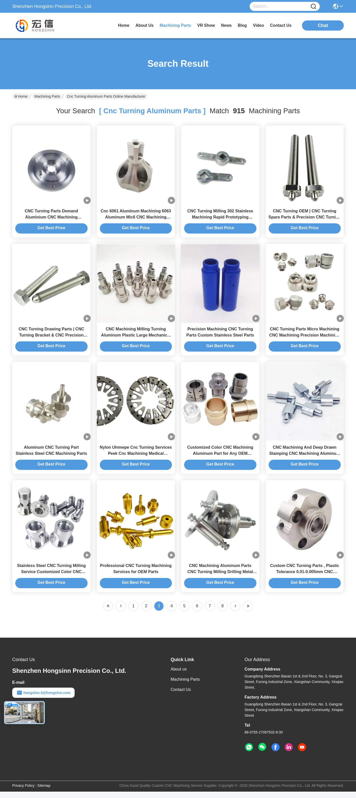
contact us (281, 25)
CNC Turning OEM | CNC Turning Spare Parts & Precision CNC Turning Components (305, 218)
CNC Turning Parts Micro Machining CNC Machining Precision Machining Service (304, 338)
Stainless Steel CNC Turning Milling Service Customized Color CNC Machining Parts (51, 578)
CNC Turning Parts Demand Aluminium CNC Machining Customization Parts (51, 218)
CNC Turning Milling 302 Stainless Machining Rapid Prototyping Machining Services (220, 218)
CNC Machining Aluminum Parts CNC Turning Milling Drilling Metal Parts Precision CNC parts (220, 578)
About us (179, 675)
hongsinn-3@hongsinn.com (43, 699)
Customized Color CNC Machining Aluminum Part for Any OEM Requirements (220, 458)
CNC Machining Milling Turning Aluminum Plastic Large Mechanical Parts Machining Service (136, 338)
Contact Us (181, 696)
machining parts (175, 25)
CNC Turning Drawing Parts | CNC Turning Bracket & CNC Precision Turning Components (51, 338)
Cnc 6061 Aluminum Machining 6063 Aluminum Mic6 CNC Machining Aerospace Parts (136, 218)
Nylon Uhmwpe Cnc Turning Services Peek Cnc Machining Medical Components (136, 458)
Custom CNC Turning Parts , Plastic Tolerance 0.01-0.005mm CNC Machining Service (304, 578)
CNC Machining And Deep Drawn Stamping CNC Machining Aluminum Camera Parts (304, 458)
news (226, 25)
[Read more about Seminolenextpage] (235, 612)
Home (123, 25)
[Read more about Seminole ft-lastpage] (248, 612)
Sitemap (43, 792)
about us (144, 25)
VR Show (206, 25)
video (258, 25)
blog (242, 25)
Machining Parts (47, 96)
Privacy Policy (23, 792)
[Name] (313, 6)
